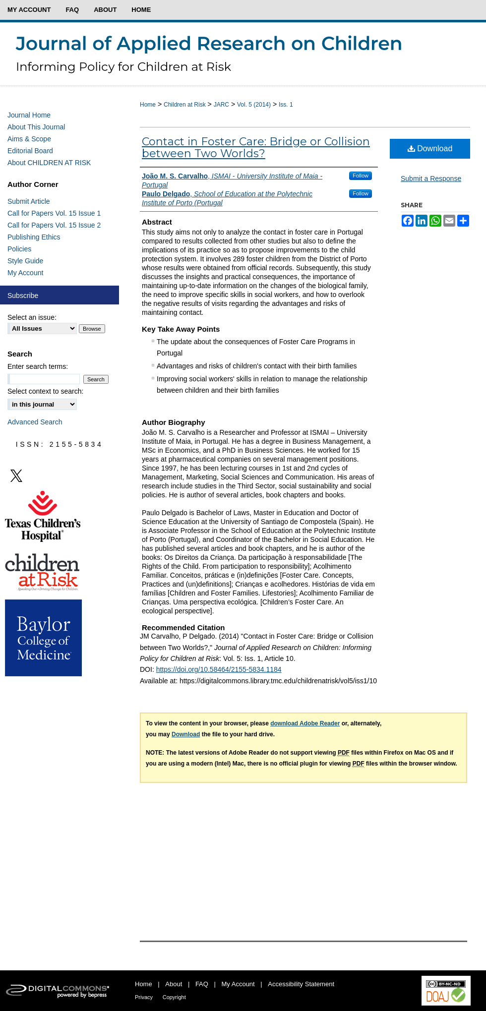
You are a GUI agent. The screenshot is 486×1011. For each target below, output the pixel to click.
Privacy (144, 997)
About (173, 984)
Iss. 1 (286, 104)
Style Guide (25, 261)
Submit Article (28, 201)
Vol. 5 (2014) (254, 104)
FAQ (201, 984)
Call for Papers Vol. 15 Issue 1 (54, 213)
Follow (360, 175)
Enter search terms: (37, 366)
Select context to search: (45, 391)
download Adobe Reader (305, 723)
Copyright (174, 997)
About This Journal (36, 127)
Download (430, 148)
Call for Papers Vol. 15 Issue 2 (54, 225)
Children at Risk (185, 104)
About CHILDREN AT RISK (49, 163)
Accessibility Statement (301, 984)
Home (148, 104)
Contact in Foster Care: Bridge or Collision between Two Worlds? (256, 147)
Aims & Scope (29, 139)
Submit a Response (431, 178)
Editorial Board (30, 151)
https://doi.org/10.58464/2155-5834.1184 (219, 669)
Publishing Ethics (34, 237)
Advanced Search (34, 422)
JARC (221, 104)
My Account (25, 273)
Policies (19, 249)
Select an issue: (32, 317)
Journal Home (29, 115)
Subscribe (22, 295)
